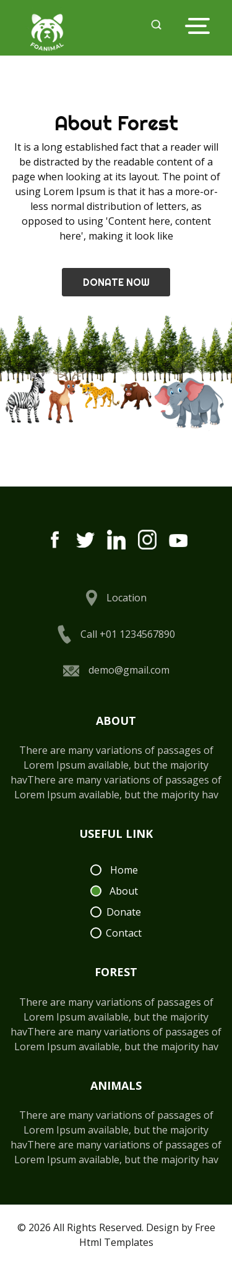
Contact (124, 933)
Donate (123, 912)
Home (124, 870)
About (124, 891)
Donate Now (116, 282)
